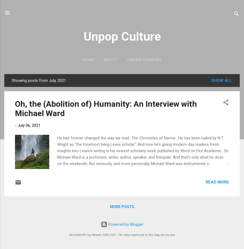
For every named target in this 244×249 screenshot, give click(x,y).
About (110, 60)
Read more (217, 182)
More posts (122, 207)
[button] (226, 103)
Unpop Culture (122, 36)
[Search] (236, 14)
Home (88, 60)
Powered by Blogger (122, 224)
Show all (221, 80)
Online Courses (144, 60)
